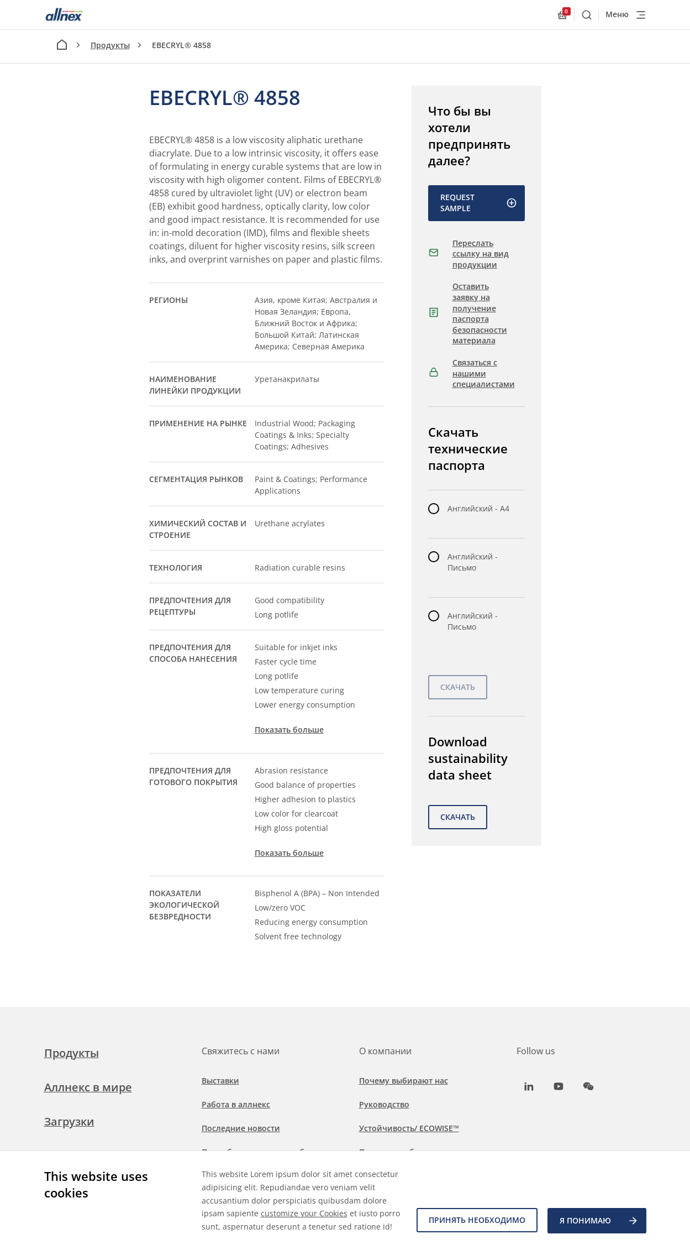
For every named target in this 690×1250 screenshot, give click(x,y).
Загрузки (69, 1121)
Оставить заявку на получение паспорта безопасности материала (479, 313)
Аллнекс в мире (88, 1087)
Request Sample (478, 202)
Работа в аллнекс (236, 1104)
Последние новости (241, 1128)
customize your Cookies (304, 1200)
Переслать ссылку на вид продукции (480, 254)
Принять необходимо (476, 1221)
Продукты (110, 45)
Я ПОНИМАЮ (599, 1221)
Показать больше (289, 729)
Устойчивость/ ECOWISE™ (409, 1128)
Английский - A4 (478, 508)
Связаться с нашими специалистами (483, 373)
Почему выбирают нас (403, 1080)
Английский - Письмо (472, 562)
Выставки (220, 1080)
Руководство (384, 1104)
